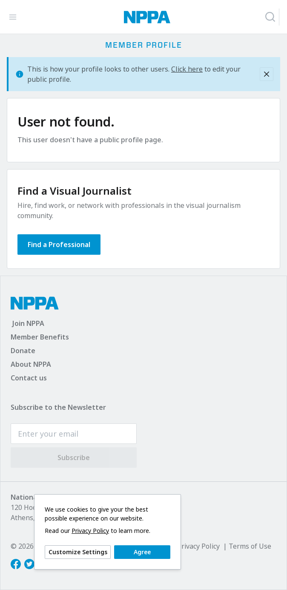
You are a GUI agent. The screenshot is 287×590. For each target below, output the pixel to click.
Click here (187, 69)
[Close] (266, 74)
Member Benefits (40, 337)
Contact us (29, 377)
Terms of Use (250, 546)
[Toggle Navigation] (13, 17)
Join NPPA (28, 323)
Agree (142, 552)
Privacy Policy (90, 531)
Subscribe (73, 457)
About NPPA (31, 364)
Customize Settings (78, 552)
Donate (23, 350)
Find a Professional (59, 244)
